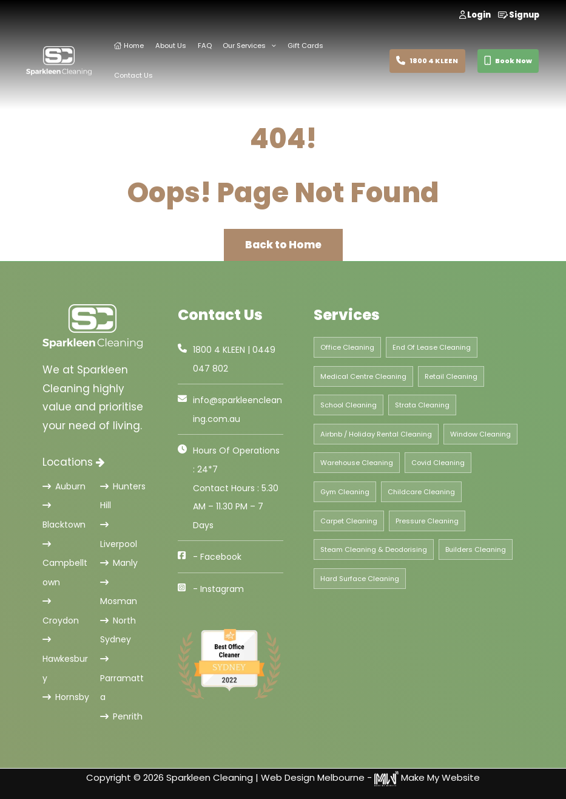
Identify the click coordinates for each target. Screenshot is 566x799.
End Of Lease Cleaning (431, 347)
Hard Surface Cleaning (359, 578)
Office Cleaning (347, 347)
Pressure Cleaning (427, 521)
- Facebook (217, 557)
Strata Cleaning (422, 405)
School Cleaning (348, 405)
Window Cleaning (480, 434)
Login (475, 15)
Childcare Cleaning (421, 492)
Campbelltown (64, 564)
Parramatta (122, 678)
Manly (119, 563)
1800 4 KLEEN (427, 61)
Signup (518, 15)
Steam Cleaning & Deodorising (373, 549)
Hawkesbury (65, 659)
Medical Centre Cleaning (363, 376)
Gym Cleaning (344, 492)
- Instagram (218, 589)
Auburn (64, 486)
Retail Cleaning (451, 376)
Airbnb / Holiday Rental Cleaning (376, 434)
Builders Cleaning (475, 549)
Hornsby (65, 697)
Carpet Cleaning (348, 521)
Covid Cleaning (438, 462)
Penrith (121, 716)
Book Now (508, 61)
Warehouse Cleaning (356, 462)
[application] (271, 45)
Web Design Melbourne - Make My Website (370, 777)
